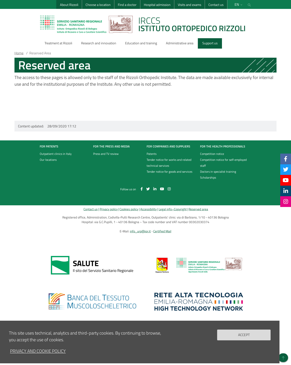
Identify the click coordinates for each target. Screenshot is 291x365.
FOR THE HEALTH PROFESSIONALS (222, 146)
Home (19, 53)
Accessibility (148, 209)
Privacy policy (109, 209)
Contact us (215, 4)
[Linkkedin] (285, 191)
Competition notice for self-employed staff (223, 162)
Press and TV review (106, 154)
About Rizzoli (69, 4)
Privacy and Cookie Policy (38, 351)
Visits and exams (189, 4)
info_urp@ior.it (140, 231)
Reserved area (198, 209)
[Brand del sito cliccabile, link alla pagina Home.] (145, 24)
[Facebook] (285, 159)
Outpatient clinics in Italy (56, 154)
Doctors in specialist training (218, 171)
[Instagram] (285, 201)
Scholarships (208, 177)
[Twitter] (285, 169)
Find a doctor (127, 4)
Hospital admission (157, 4)
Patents (151, 154)
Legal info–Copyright (173, 209)
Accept (244, 334)
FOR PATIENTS (49, 146)
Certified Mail (162, 231)
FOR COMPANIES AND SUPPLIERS (168, 146)
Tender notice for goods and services (169, 171)
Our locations (48, 159)
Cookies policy (129, 209)
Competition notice (212, 154)
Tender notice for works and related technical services (169, 162)
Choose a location (98, 4)
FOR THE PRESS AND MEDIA (111, 146)
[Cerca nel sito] (249, 4)
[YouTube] (286, 180)
